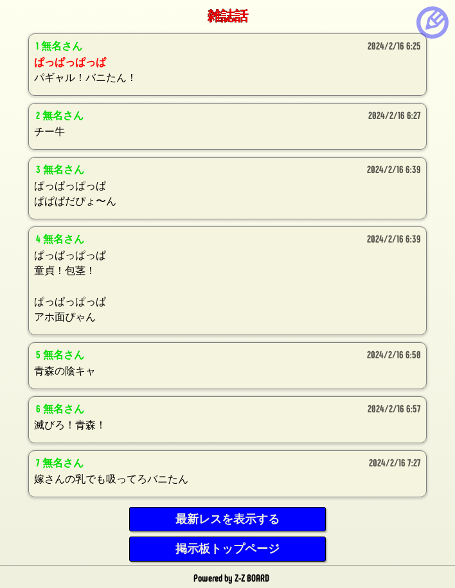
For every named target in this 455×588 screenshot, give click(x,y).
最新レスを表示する (227, 519)
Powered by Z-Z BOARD (231, 577)
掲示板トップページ (227, 548)
